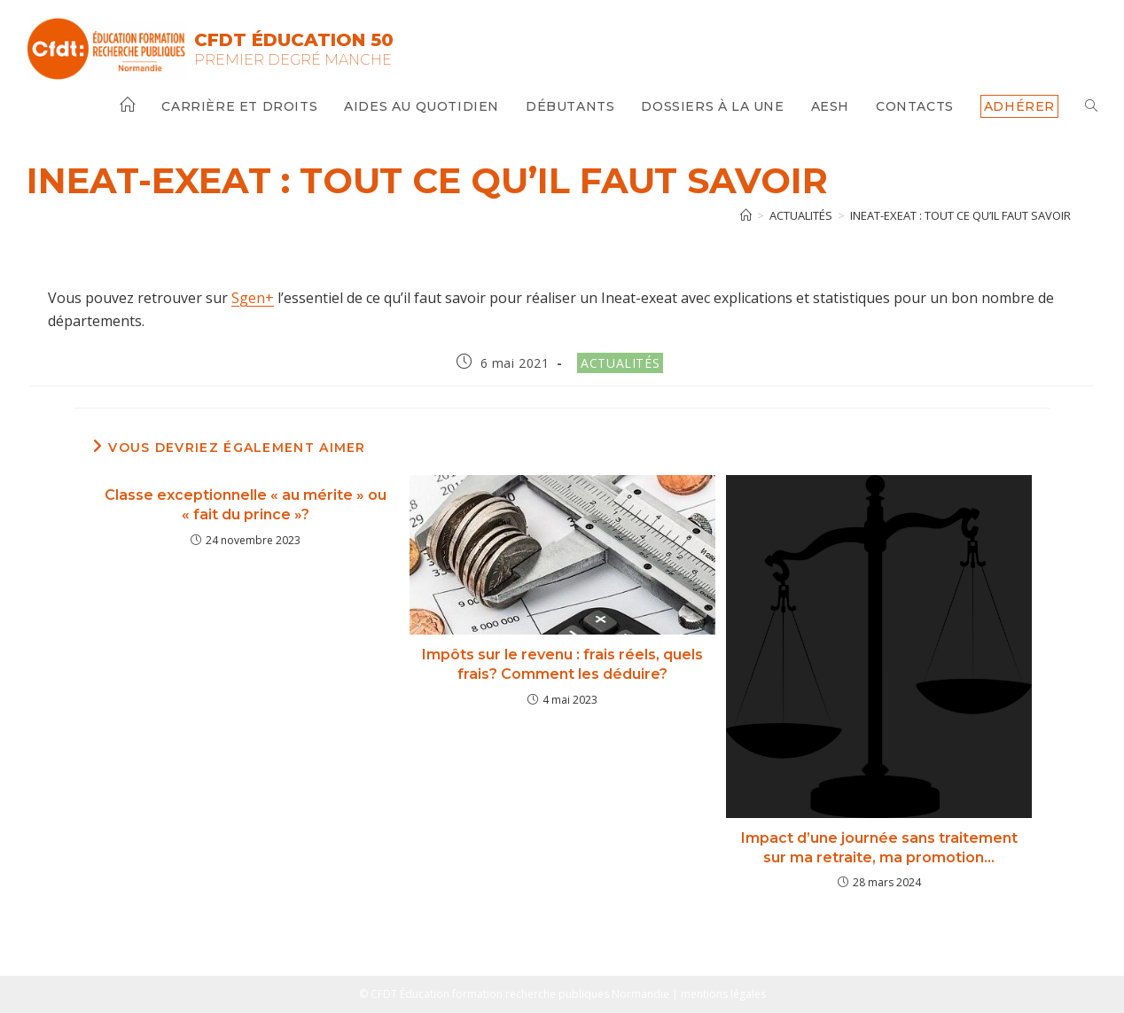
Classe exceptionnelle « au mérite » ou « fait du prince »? (245, 505)
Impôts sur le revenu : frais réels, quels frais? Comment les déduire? (562, 664)
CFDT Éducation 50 (294, 40)
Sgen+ (252, 298)
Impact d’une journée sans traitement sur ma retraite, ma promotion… (879, 848)
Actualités (620, 363)
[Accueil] (746, 215)
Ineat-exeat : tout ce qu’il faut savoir (960, 215)
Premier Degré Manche (293, 59)
